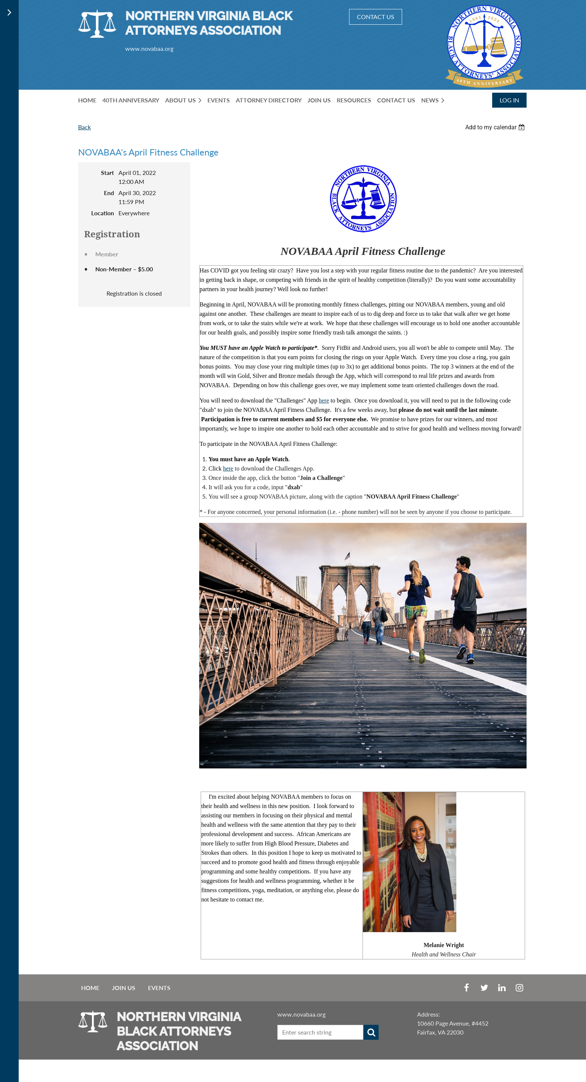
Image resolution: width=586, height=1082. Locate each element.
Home (90, 987)
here (324, 400)
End (109, 192)
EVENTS (159, 987)
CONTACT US (375, 16)
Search (371, 1032)
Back (84, 126)
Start (107, 172)
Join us (123, 987)
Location (102, 212)
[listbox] (496, 127)
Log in (509, 100)
